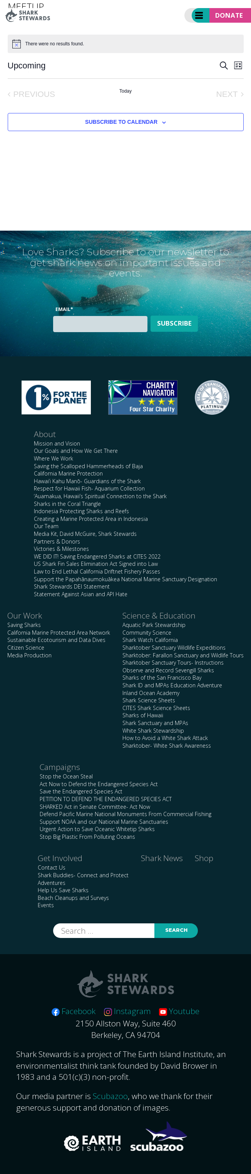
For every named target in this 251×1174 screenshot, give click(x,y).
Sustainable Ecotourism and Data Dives (56, 640)
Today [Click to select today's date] (125, 91)
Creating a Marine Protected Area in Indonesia (91, 518)
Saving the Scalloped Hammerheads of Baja (88, 466)
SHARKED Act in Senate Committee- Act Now (95, 806)
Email (64, 309)
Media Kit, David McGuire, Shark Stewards (85, 533)
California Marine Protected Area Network (58, 632)
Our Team (46, 526)
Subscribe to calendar (121, 122)
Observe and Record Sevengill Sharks (168, 670)
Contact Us (51, 867)
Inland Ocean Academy (150, 693)
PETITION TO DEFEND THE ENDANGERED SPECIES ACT (106, 799)
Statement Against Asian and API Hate (80, 594)
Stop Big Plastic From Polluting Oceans (87, 836)
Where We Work (53, 458)
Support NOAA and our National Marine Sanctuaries (104, 821)
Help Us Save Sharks (63, 890)
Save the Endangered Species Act (81, 791)
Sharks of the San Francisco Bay (161, 677)
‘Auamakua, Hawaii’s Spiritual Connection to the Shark (100, 496)
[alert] (126, 44)
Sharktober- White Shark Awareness (166, 745)
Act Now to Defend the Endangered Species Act (99, 784)
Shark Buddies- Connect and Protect (83, 875)
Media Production (29, 655)
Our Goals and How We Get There (76, 450)
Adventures (51, 882)
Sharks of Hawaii (142, 715)
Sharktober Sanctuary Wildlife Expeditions (174, 647)
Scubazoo (110, 1096)
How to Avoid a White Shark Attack (165, 738)
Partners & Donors (57, 541)
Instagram (127, 1011)
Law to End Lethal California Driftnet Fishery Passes (97, 571)
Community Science (146, 632)
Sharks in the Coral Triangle (67, 503)
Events (46, 905)
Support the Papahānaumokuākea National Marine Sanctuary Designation (125, 579)
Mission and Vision (57, 443)
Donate (229, 15)
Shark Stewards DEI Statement (72, 586)
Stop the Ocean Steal (66, 776)
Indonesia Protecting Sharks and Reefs (81, 511)
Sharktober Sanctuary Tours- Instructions (173, 662)
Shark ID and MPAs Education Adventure (172, 685)
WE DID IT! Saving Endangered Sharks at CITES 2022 (97, 556)
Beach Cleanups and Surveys (73, 897)
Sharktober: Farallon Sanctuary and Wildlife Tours (183, 655)
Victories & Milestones (61, 548)
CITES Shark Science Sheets (156, 708)
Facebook (73, 1011)
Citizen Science (25, 647)
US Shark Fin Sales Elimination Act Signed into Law (96, 563)
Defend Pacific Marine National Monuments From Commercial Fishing (125, 814)
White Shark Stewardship (153, 730)
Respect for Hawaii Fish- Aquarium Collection (89, 488)
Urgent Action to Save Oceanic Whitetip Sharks (97, 829)
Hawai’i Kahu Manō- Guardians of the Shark (87, 481)
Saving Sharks (24, 625)
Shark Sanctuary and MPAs (155, 723)
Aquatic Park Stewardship (154, 625)
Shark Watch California (150, 640)
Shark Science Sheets (148, 700)
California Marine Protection (68, 473)
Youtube (179, 1011)
